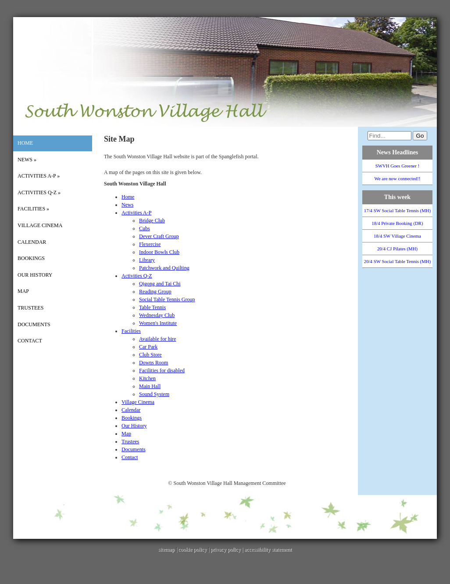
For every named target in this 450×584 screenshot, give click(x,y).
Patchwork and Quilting (164, 268)
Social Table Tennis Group (167, 299)
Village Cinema (40, 225)
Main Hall (150, 386)
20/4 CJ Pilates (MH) (397, 248)
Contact (30, 341)
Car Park (148, 347)
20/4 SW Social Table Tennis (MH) (397, 261)
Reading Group (155, 291)
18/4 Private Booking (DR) (397, 223)
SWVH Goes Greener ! (397, 165)
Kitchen (147, 378)
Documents (34, 324)
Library (147, 260)
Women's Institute (158, 323)
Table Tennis (152, 307)
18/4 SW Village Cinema (397, 236)
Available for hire (157, 339)
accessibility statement (268, 549)
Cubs (144, 228)
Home (25, 143)
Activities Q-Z (39, 192)
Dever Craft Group (159, 236)
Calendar (32, 242)
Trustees (30, 308)
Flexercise (150, 244)
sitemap (166, 549)
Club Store (150, 355)
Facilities (33, 209)
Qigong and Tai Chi (160, 284)
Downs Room (153, 363)
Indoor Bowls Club (159, 252)
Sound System (154, 394)
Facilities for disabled (162, 370)
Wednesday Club (157, 315)
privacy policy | (227, 549)
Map (23, 291)
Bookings (31, 258)
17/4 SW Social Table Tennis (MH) (397, 210)
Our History (35, 275)
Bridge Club (152, 220)
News (27, 160)
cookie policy (192, 549)
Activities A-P (39, 176)
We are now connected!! (398, 178)
